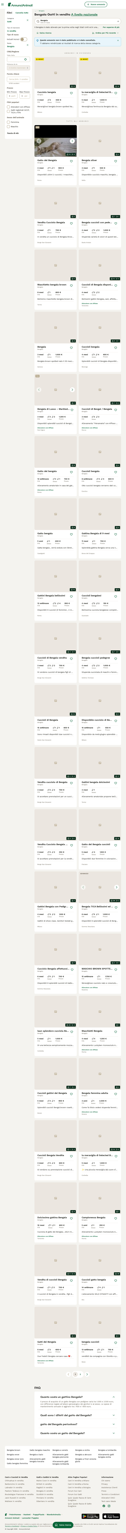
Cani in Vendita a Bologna (79, 1487)
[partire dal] (13, 168)
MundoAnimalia (54, 1514)
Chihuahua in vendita (14, 1481)
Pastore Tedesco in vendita (17, 1491)
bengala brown (13, 1450)
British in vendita (44, 1484)
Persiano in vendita (44, 1498)
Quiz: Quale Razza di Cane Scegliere (79, 1499)
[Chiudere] (118, 40)
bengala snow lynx (15, 1459)
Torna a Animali (15, 18)
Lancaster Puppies (30, 1518)
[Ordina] (105, 32)
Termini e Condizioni (110, 1494)
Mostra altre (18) (20, 118)
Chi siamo (105, 1481)
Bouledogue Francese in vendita (19, 1494)
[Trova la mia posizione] (25, 131)
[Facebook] (103, 1506)
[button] (55, 141)
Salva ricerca (44, 33)
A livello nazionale (84, 14)
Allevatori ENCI (108, 1498)
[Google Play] (90, 1516)
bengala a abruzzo (83, 1454)
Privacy (104, 1484)
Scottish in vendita (44, 1494)
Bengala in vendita (44, 1491)
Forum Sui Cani (74, 1491)
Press (103, 1491)
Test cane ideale (108, 1501)
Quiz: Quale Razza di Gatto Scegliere (80, 1505)
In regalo (13, 41)
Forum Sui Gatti (75, 1494)
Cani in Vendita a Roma (78, 1484)
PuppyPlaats (38, 1514)
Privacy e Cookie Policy (29, 1526)
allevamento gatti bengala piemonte (61, 1455)
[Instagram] (109, 1506)
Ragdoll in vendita (44, 1487)
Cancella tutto (22, 13)
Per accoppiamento (18, 47)
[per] (26, 168)
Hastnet (27, 1514)
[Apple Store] (111, 1516)
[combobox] (15, 131)
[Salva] (71, 93)
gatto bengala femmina (17, 1463)
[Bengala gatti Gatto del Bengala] (55, 141)
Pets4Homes (15, 1514)
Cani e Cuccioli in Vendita (16, 1477)
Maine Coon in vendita (46, 1481)
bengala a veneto (60, 1450)
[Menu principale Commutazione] (2, 4)
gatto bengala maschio (40, 1450)
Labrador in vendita (13, 1487)
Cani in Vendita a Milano (78, 1481)
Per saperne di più (111, 27)
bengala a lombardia (107, 1450)
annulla (25, 62)
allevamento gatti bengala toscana (37, 1460)
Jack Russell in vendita (15, 1498)
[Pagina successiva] (87, 1374)
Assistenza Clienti (109, 1487)
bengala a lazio (36, 1454)
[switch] (23, 57)
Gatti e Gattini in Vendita (47, 1477)
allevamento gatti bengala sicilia (106, 1455)
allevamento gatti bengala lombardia (61, 1462)
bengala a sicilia (82, 1450)
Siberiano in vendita (45, 1501)
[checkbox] (8, 73)
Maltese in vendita (13, 1501)
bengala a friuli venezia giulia (85, 1460)
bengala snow (13, 1454)
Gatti (10, 24)
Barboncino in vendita (14, 1484)
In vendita (13, 35)
